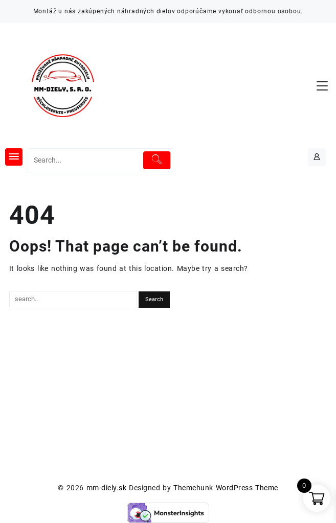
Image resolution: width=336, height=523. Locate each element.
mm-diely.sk (106, 488)
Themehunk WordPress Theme (225, 488)
